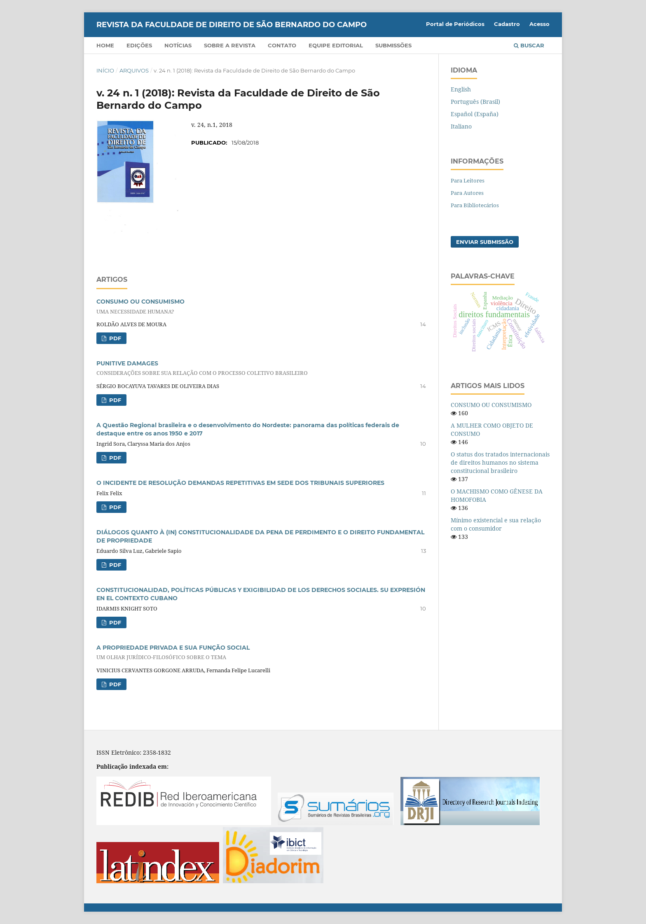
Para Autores (467, 192)
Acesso (539, 24)
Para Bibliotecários (475, 205)
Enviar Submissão (484, 242)
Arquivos (134, 70)
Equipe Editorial (336, 45)
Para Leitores (468, 180)
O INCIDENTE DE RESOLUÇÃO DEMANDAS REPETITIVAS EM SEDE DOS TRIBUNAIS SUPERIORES (240, 483)
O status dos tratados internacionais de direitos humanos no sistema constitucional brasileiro (500, 462)
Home (105, 45)
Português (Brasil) (475, 101)
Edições (139, 45)
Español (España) (475, 114)
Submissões (393, 45)
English (461, 89)
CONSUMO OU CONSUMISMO (491, 405)
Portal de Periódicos (455, 24)
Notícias (178, 45)
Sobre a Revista (229, 45)
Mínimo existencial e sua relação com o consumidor (496, 524)
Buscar (529, 45)
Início (105, 70)
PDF (114, 338)
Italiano (461, 126)
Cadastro (507, 24)
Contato (282, 45)
